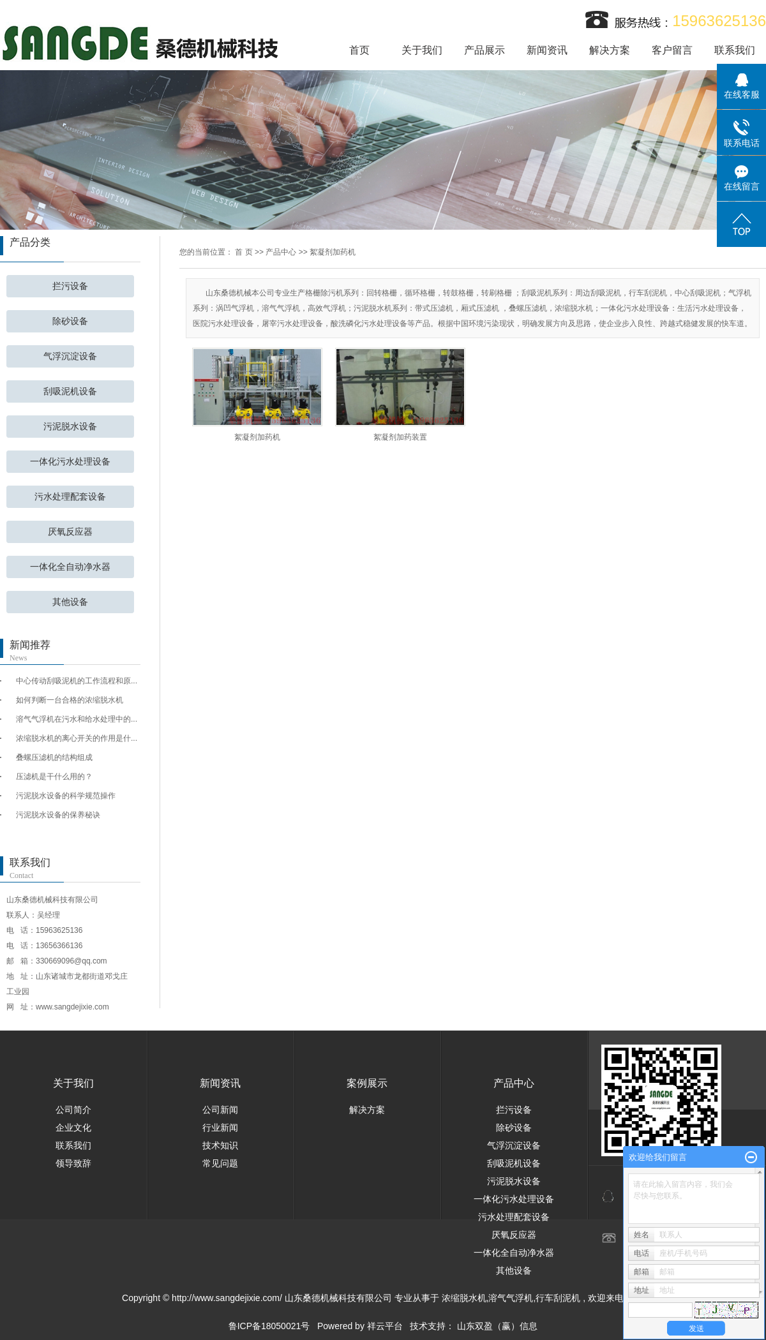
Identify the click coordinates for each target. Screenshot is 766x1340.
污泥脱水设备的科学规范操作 (66, 795)
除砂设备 (70, 321)
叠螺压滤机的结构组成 (54, 757)
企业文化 (73, 1127)
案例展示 (367, 1083)
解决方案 (609, 50)
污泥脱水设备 (70, 426)
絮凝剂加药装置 (400, 437)
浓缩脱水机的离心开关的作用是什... (76, 738)
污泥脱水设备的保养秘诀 (58, 814)
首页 (359, 50)
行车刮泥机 (558, 1298)
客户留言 (672, 50)
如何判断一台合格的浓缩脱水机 (69, 700)
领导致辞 (73, 1163)
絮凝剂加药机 (333, 252)
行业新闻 (220, 1127)
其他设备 (70, 602)
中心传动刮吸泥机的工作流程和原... (76, 680)
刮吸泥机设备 (70, 391)
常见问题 (220, 1163)
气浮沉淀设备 (70, 356)
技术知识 (220, 1145)
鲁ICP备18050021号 (269, 1326)
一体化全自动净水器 (70, 567)
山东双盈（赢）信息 (497, 1326)
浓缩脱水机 (464, 1298)
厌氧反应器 (70, 532)
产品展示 (484, 50)
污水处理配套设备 (70, 497)
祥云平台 (385, 1326)
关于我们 (422, 50)
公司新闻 (220, 1110)
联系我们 (734, 50)
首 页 (243, 252)
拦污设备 (70, 286)
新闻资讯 (547, 50)
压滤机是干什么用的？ (54, 776)
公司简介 (73, 1110)
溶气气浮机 (510, 1298)
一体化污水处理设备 (70, 461)
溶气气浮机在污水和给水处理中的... (76, 719)
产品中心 (281, 252)
